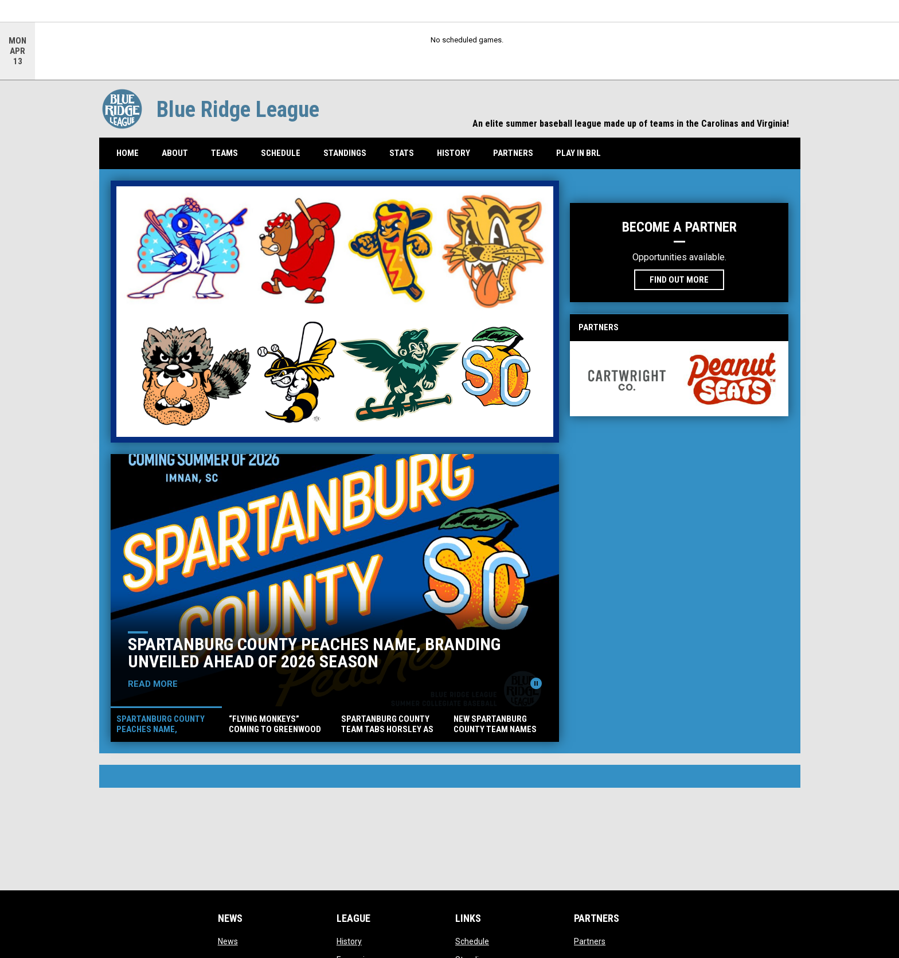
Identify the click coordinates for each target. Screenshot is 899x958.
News (228, 941)
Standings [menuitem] (349, 152)
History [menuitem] (453, 153)
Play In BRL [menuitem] (578, 153)
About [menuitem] (175, 153)
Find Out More (679, 280)
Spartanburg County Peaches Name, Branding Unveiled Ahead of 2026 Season (314, 652)
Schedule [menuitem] (280, 153)
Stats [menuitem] (406, 152)
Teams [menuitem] (224, 153)
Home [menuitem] (127, 153)
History (349, 941)
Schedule (472, 941)
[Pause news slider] (536, 683)
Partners (589, 941)
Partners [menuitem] (513, 153)
